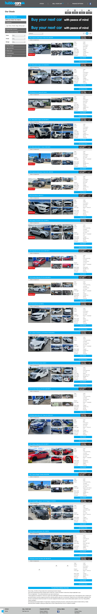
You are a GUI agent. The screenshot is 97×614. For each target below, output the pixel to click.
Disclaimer (77, 604)
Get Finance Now (83, 53)
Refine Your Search (11, 17)
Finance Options (44, 603)
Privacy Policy (78, 603)
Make (7, 35)
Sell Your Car (25, 603)
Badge (7, 42)
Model (7, 38)
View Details (83, 49)
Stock (6, 603)
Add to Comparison (34, 31)
